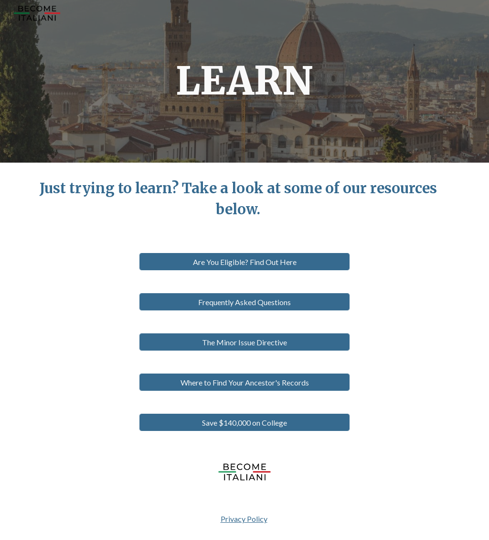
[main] (244, 81)
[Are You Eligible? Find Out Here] (245, 262)
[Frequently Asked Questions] (245, 302)
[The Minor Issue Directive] (245, 342)
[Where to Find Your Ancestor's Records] (245, 382)
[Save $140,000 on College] (245, 422)
